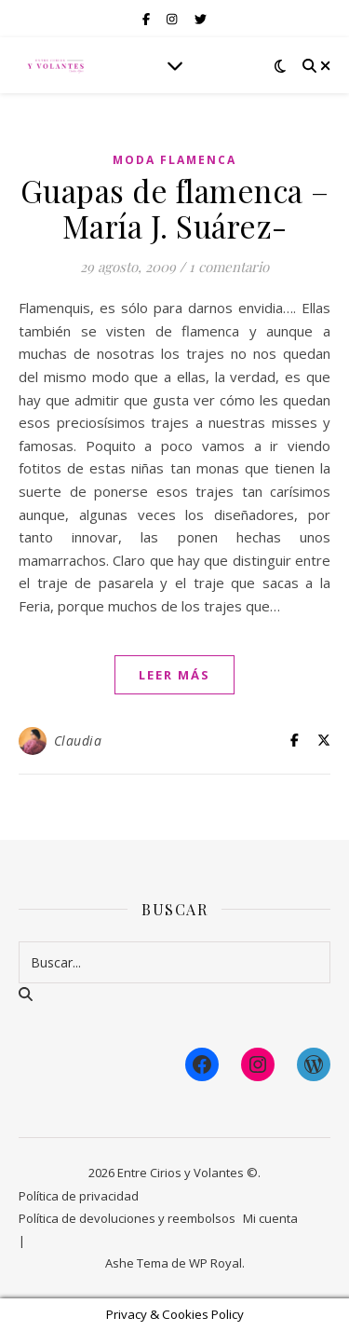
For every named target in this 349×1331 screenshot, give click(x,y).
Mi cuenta (270, 1218)
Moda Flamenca (174, 160)
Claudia (78, 740)
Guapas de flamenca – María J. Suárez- (174, 208)
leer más (174, 674)
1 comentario (229, 266)
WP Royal (215, 1263)
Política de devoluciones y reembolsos (127, 1218)
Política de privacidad (79, 1195)
